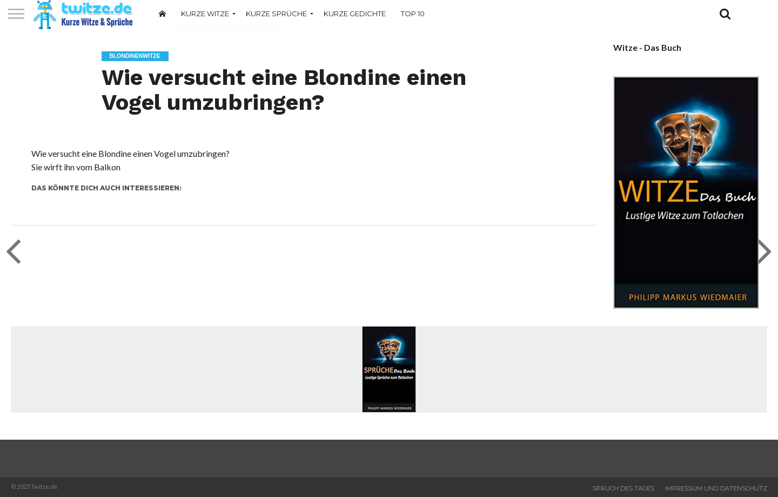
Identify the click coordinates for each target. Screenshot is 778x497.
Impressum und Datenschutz (716, 488)
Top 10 (413, 13)
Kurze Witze (205, 13)
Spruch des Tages (623, 488)
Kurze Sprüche (276, 13)
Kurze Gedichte (355, 13)
